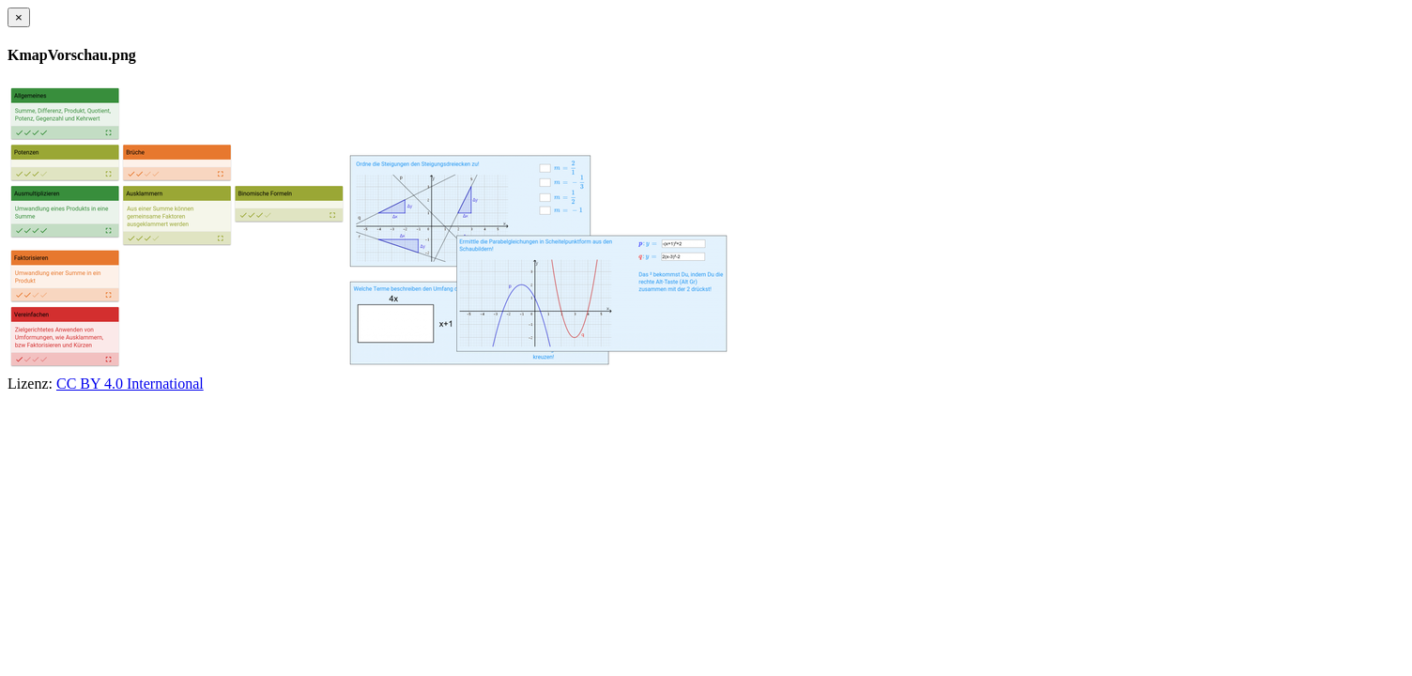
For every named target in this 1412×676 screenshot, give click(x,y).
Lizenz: (30, 384)
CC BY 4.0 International (130, 384)
